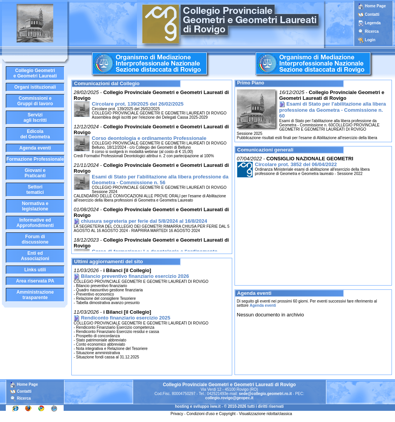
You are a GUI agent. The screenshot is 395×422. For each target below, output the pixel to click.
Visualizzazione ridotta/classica (265, 414)
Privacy (176, 414)
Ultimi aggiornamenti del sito (108, 261)
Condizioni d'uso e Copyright (211, 414)
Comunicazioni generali (265, 150)
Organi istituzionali (35, 87)
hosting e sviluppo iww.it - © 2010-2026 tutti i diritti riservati (229, 406)
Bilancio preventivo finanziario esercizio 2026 (135, 276)
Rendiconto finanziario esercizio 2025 (125, 318)
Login (370, 40)
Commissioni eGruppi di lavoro (35, 101)
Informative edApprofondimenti (35, 222)
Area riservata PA (35, 281)
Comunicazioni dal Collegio (107, 83)
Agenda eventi (35, 148)
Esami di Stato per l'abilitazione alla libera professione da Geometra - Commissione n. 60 (332, 110)
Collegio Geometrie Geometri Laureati (35, 73)
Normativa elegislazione (35, 206)
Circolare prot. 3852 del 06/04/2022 (296, 164)
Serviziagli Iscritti (35, 117)
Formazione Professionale (35, 159)
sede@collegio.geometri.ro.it (265, 394)
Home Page (372, 6)
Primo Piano (250, 83)
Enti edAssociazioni (35, 256)
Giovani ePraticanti (35, 173)
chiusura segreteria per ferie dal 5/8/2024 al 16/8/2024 (144, 221)
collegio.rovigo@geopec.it (229, 398)
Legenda (373, 23)
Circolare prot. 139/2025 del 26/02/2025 (138, 104)
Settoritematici (35, 189)
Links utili (35, 269)
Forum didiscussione (35, 239)
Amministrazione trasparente (35, 294)
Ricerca (372, 31)
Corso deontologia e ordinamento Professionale (149, 138)
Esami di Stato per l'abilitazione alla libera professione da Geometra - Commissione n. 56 (160, 179)
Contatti (372, 14)
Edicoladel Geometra (35, 134)
